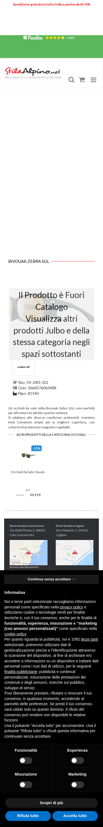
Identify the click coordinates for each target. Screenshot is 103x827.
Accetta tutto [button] (75, 816)
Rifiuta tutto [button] (28, 816)
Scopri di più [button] (51, 803)
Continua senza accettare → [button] (51, 579)
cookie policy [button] (15, 634)
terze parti (89, 639)
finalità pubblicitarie (20, 671)
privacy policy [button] (71, 607)
